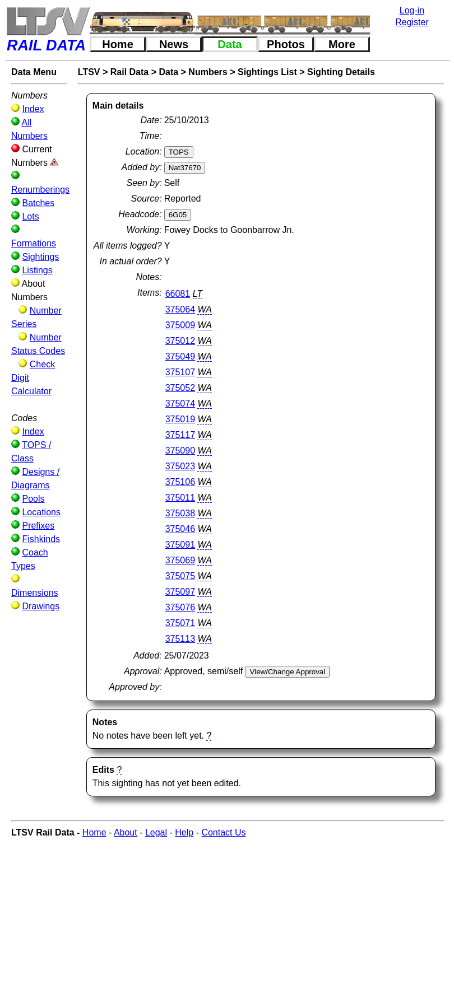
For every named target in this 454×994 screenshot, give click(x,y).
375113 (180, 638)
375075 (180, 576)
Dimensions (34, 593)
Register (412, 22)
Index (33, 109)
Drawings (40, 606)
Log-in (412, 10)
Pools (33, 498)
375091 (180, 544)
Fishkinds (41, 539)
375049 (180, 356)
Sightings (40, 257)
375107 (180, 372)
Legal (156, 832)
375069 (180, 560)
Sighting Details (341, 72)
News (173, 44)
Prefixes (38, 525)
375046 (180, 529)
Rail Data (129, 72)
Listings (37, 270)
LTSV (89, 72)
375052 (180, 388)
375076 (180, 607)
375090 (180, 450)
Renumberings (40, 189)
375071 (180, 623)
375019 (180, 419)
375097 (180, 591)
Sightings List (267, 72)
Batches (38, 203)
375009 (180, 325)
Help (184, 832)
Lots (30, 216)
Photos (286, 44)
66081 (178, 293)
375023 (180, 466)
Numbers (207, 72)
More (341, 44)
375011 (180, 497)
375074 (180, 403)
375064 (180, 309)
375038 (180, 513)
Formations (33, 243)
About (125, 832)
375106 (180, 482)
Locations (41, 512)
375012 (180, 341)
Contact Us (223, 832)
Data (229, 44)
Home (117, 44)
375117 (180, 435)
